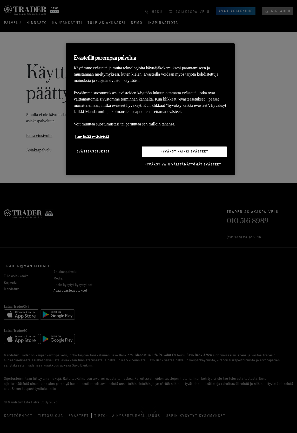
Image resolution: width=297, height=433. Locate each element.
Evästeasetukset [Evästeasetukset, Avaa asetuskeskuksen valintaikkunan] (93, 151)
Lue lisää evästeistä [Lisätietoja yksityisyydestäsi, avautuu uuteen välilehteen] (92, 136)
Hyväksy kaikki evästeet (184, 151)
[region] (150, 109)
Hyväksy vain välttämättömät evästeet (183, 164)
